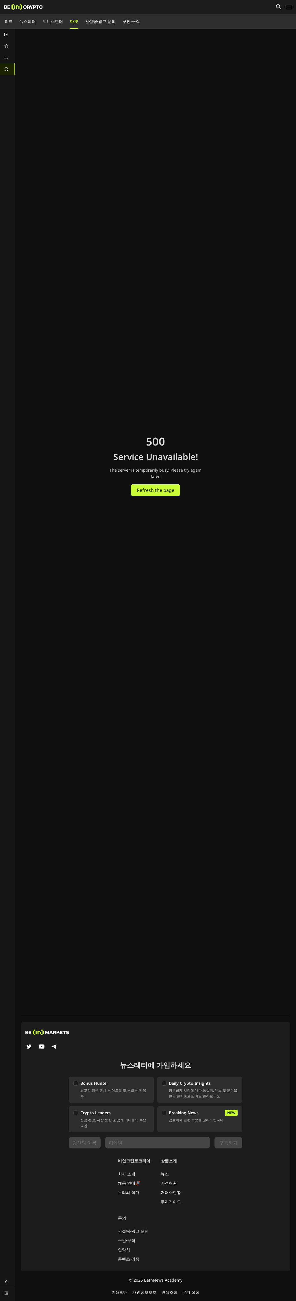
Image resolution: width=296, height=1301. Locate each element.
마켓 (74, 21)
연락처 (124, 1249)
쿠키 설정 (190, 1292)
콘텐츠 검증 (128, 1259)
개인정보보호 (144, 1292)
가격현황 (169, 1183)
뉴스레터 (28, 21)
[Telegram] (54, 1047)
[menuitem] (7, 34)
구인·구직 (131, 21)
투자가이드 (171, 1201)
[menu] (7, 52)
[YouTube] (41, 1047)
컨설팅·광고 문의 (100, 21)
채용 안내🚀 (129, 1183)
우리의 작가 (128, 1192)
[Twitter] (28, 1047)
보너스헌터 (53, 21)
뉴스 (165, 1174)
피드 (9, 21)
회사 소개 (126, 1174)
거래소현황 (171, 1192)
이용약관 (120, 1292)
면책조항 (169, 1292)
